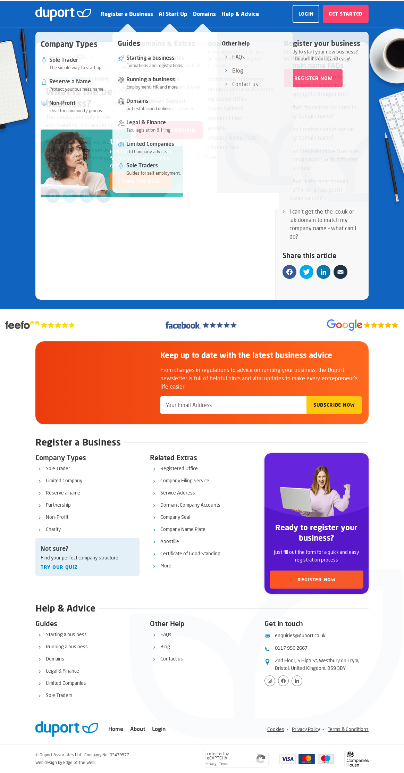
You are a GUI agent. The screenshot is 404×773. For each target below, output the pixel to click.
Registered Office (179, 468)
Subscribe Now (334, 405)
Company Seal (175, 517)
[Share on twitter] (70, 196)
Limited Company (64, 480)
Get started (346, 14)
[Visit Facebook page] (283, 680)
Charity (53, 529)
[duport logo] (63, 14)
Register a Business (127, 13)
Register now (316, 579)
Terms (223, 763)
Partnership (58, 505)
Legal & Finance (62, 671)
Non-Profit (57, 517)
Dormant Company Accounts (190, 505)
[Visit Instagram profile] (269, 680)
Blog (165, 646)
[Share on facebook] (53, 196)
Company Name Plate (182, 529)
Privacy (210, 763)
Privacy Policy (306, 729)
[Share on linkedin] (87, 196)
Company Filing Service (184, 480)
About (137, 728)
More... (167, 565)
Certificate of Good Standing (190, 553)
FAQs (79, 56)
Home (53, 56)
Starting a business (66, 634)
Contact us (171, 659)
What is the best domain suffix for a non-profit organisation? (318, 189)
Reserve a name (63, 493)
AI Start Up (173, 13)
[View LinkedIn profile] (297, 680)
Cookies (275, 729)
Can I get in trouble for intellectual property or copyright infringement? (318, 85)
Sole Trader (58, 468)
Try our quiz (59, 567)
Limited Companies (66, 683)
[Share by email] (104, 196)
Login (306, 14)
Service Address (177, 493)
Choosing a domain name (77, 78)
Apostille (169, 541)
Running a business (67, 646)
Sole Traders (59, 695)
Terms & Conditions (348, 729)
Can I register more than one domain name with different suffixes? (324, 159)
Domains (204, 13)
